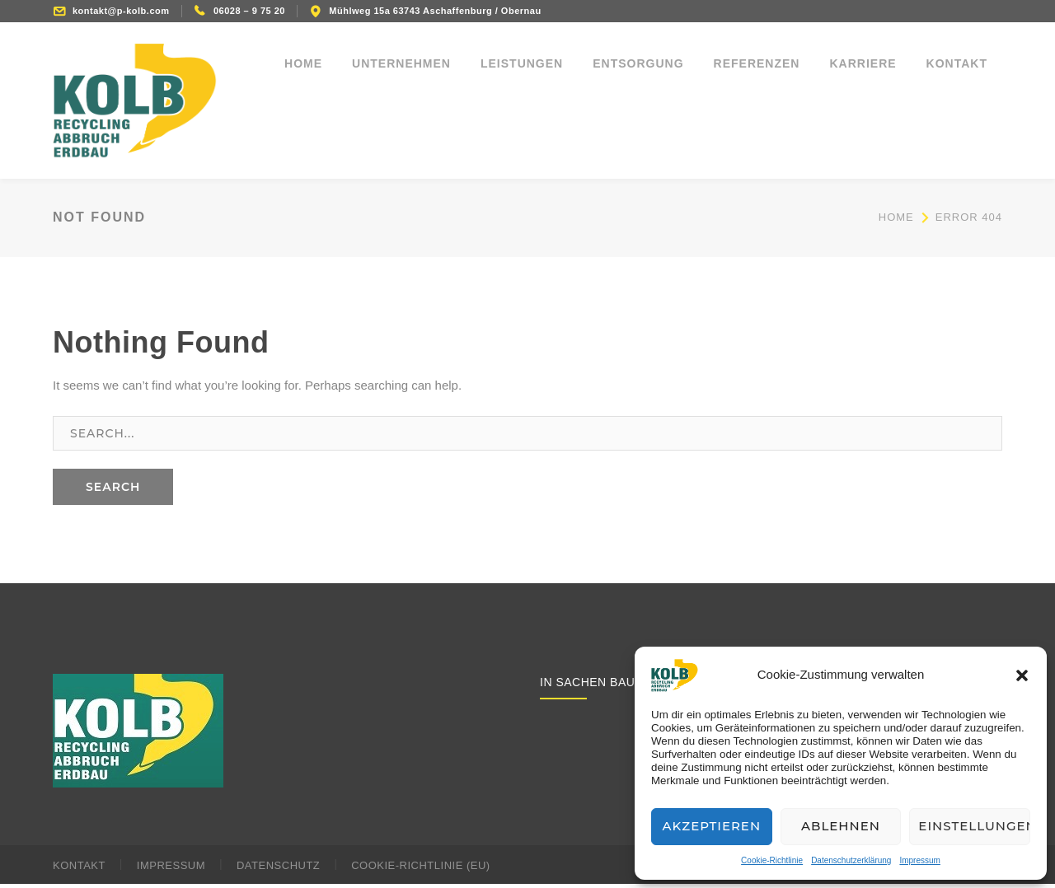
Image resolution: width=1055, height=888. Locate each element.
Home (896, 222)
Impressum (919, 860)
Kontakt (79, 869)
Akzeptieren (712, 826)
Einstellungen (974, 826)
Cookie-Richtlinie (772, 860)
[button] (1022, 675)
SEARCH (113, 491)
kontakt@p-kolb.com (121, 11)
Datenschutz (278, 869)
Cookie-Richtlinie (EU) (420, 869)
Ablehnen (840, 826)
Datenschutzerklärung (851, 860)
